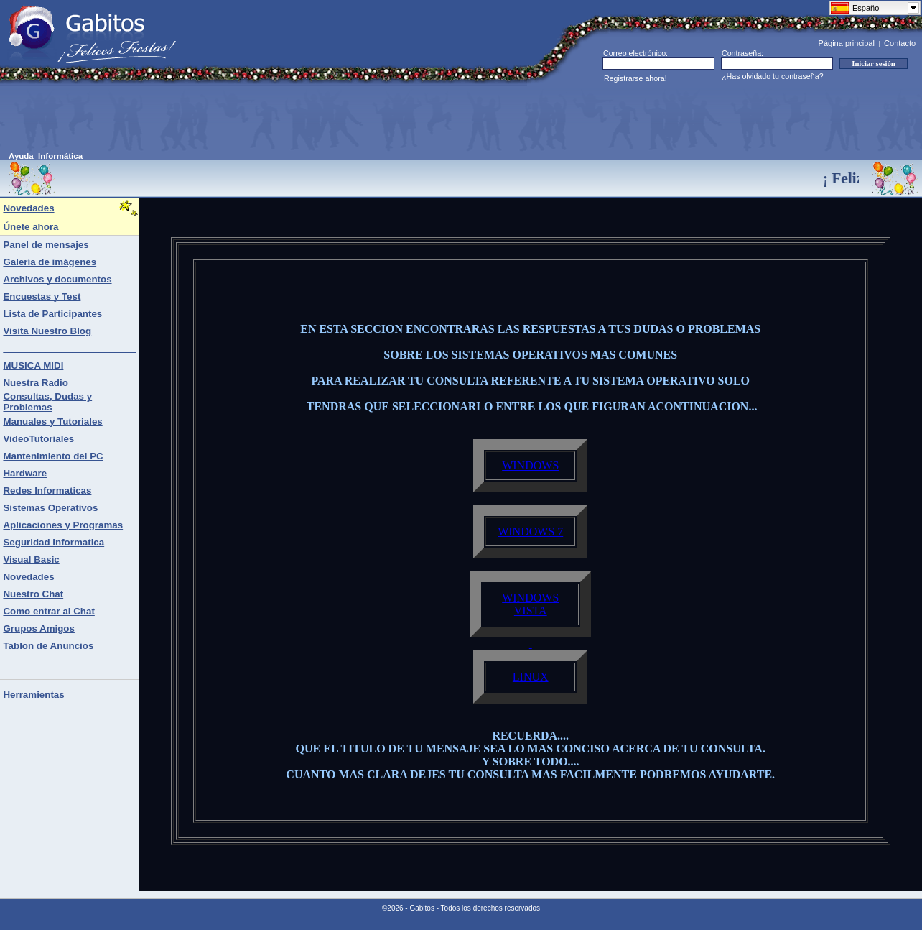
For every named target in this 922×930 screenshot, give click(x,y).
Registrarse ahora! (635, 78)
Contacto (900, 43)
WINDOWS (530, 465)
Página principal (847, 43)
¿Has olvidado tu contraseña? (773, 76)
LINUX (531, 677)
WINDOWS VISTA (530, 604)
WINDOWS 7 (530, 531)
